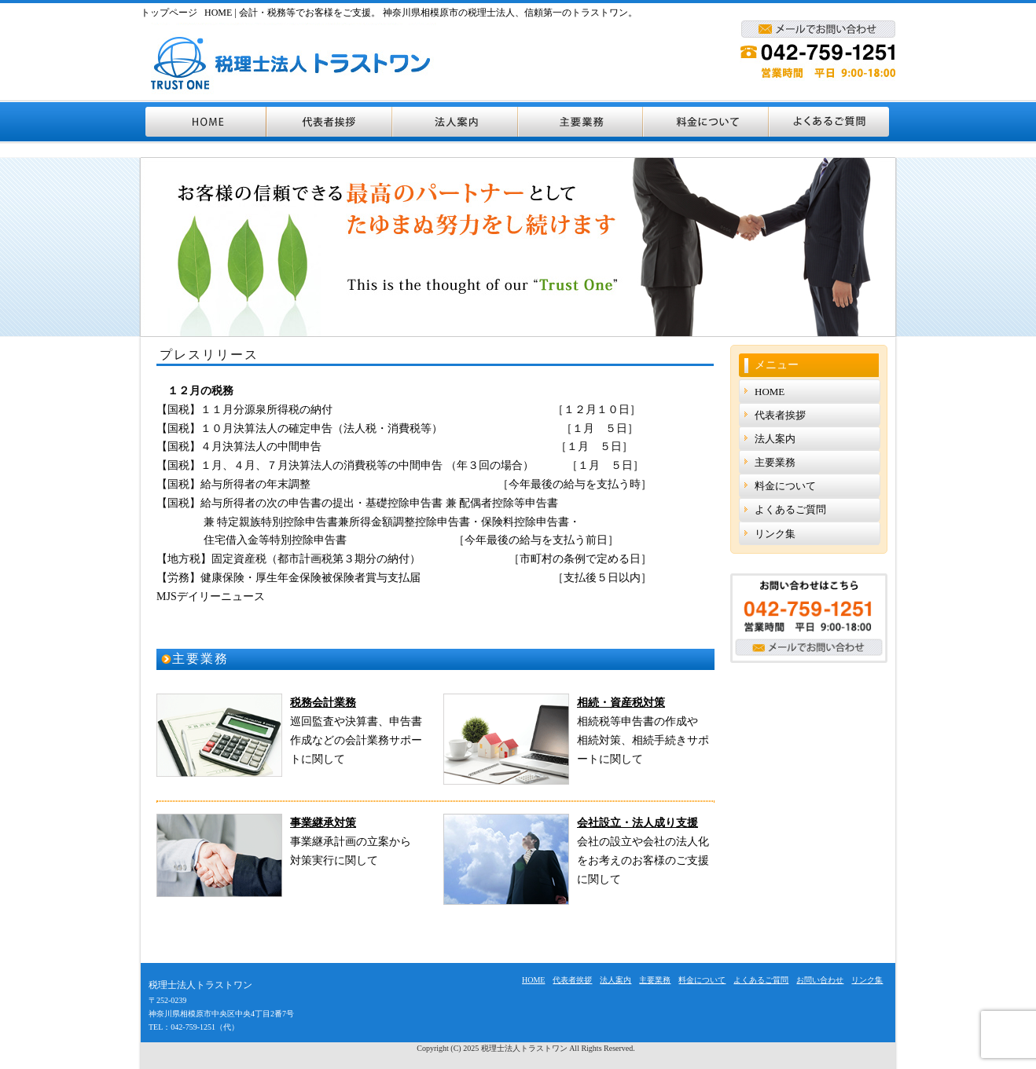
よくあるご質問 (832, 121)
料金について (707, 121)
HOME (204, 121)
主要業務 (581, 121)
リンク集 (775, 534)
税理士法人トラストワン (524, 1048)
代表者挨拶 (330, 121)
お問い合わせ (819, 980)
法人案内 (456, 121)
